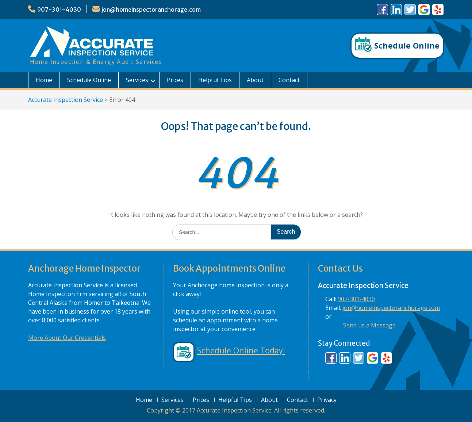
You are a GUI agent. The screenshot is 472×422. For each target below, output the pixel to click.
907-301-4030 (59, 9)
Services (137, 80)
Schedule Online (89, 80)
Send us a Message (369, 325)
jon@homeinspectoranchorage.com (151, 9)
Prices (175, 80)
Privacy (327, 400)
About (255, 80)
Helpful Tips (215, 80)
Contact (289, 80)
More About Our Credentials (67, 338)
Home (44, 80)
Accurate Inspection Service (65, 100)
